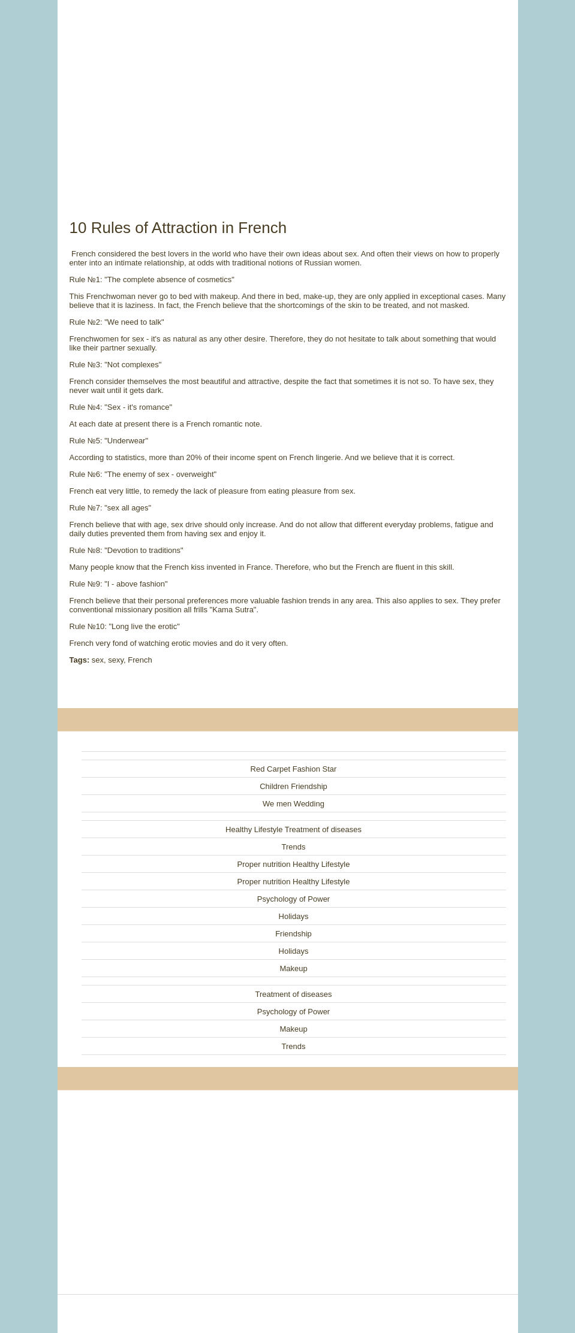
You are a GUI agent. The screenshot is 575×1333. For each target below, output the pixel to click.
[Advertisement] (288, 96)
